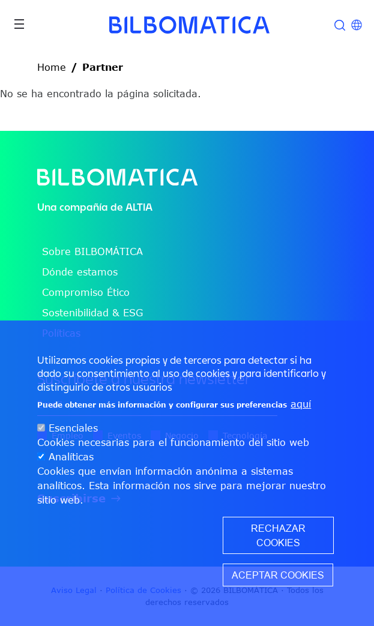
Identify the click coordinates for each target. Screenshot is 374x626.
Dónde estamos (80, 271)
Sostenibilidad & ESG (92, 312)
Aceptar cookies (278, 575)
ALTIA (138, 206)
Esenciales (73, 428)
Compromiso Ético (86, 292)
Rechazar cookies (278, 535)
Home (51, 67)
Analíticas (71, 456)
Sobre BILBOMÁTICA (92, 251)
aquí (301, 404)
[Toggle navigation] (19, 24)
